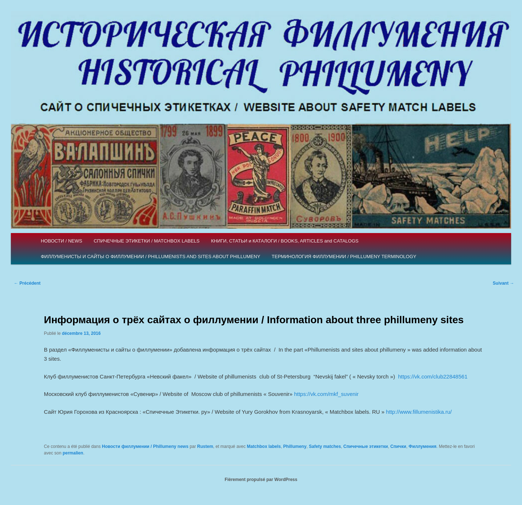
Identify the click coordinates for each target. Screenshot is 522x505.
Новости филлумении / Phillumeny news (145, 446)
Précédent (27, 283)
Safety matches (325, 446)
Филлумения (422, 446)
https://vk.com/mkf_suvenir (326, 394)
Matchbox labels (264, 446)
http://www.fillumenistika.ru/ (419, 412)
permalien (73, 453)
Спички (398, 446)
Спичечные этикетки (366, 446)
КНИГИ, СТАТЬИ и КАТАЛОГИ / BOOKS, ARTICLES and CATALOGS (284, 241)
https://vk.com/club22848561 (432, 376)
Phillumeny (294, 446)
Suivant (503, 283)
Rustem (205, 446)
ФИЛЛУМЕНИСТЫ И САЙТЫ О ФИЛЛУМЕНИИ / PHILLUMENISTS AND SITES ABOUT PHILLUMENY (150, 256)
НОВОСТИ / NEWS (61, 241)
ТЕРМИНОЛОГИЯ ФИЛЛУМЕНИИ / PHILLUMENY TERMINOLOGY (344, 256)
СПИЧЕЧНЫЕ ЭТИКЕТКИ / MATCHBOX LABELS (147, 241)
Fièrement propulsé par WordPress (261, 479)
